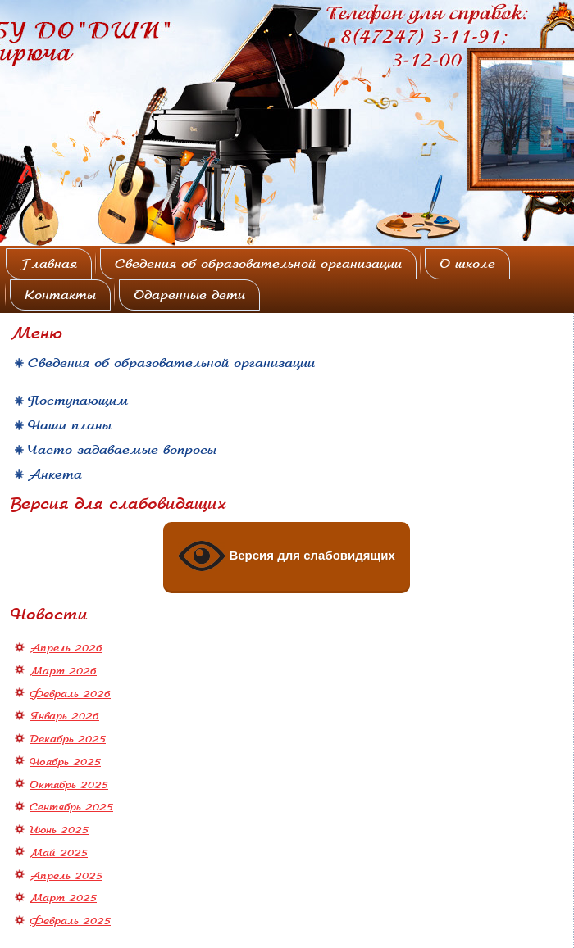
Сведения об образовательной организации (258, 263)
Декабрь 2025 (68, 739)
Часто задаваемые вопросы (122, 449)
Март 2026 (63, 671)
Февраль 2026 (70, 694)
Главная (48, 263)
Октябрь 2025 (69, 785)
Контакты (60, 295)
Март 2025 (63, 898)
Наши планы (70, 425)
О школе (467, 263)
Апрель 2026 (66, 648)
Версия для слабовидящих (286, 556)
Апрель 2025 (66, 876)
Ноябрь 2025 (65, 762)
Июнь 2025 (59, 830)
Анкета (55, 474)
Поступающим (78, 400)
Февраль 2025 (70, 921)
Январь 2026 (64, 716)
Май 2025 (59, 853)
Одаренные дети (189, 295)
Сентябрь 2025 (71, 807)
